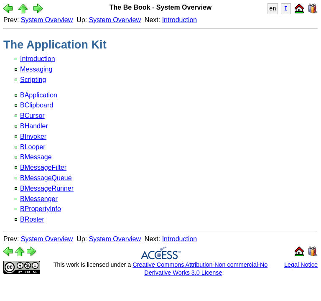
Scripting (33, 79)
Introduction (179, 19)
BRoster (32, 219)
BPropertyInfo (40, 208)
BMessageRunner (47, 188)
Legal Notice (301, 264)
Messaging (36, 69)
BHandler (34, 126)
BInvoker (33, 136)
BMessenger (39, 198)
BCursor (32, 115)
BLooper (33, 146)
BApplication (38, 95)
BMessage (36, 157)
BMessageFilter (43, 167)
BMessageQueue (46, 177)
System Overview (47, 19)
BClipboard (36, 105)
